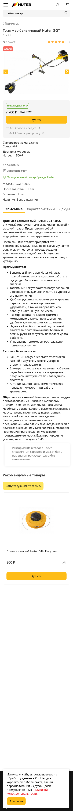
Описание (14, 209)
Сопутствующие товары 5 (23, 486)
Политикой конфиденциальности (27, 791)
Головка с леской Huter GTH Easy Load (32, 551)
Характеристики (41, 209)
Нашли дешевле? (17, 105)
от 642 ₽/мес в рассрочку (23, 133)
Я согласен (16, 801)
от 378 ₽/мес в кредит (21, 128)
